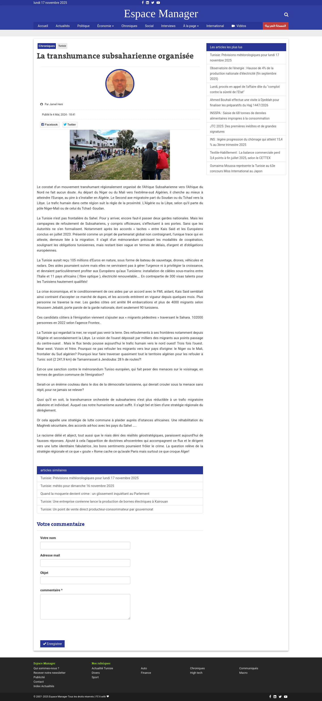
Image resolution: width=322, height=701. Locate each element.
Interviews (168, 26)
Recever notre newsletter (50, 672)
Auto (144, 668)
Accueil (43, 26)
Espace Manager (161, 13)
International (215, 26)
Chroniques (129, 26)
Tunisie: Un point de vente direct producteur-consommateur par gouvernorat (96, 509)
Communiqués (248, 668)
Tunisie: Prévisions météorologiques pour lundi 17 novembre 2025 (89, 478)
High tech (196, 672)
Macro (243, 672)
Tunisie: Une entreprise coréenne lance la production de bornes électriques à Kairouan (104, 502)
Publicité (39, 677)
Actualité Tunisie (102, 668)
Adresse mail (50, 555)
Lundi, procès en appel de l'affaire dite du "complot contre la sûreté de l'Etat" (245, 89)
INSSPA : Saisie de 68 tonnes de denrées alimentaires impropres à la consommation (240, 115)
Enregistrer (52, 644)
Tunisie (62, 46)
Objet (44, 573)
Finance (146, 672)
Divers (96, 672)
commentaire (51, 590)
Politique (83, 26)
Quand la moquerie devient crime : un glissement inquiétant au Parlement (94, 494)
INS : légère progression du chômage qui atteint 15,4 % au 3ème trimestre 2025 (246, 142)
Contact (39, 681)
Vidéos (239, 26)
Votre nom (48, 538)
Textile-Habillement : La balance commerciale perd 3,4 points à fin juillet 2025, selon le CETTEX (245, 155)
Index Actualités (44, 686)
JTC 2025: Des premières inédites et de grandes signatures (243, 128)
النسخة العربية (275, 26)
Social (149, 26)
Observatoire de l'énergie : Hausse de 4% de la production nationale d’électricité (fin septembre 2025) (243, 73)
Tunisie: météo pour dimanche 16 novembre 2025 (77, 486)
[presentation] (74, 631)
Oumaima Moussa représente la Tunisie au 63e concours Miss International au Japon (242, 168)
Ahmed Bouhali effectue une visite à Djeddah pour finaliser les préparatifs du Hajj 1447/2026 (244, 102)
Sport (95, 677)
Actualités (63, 26)
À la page (191, 26)
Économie (105, 26)
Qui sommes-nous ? (46, 668)
